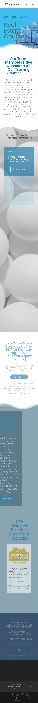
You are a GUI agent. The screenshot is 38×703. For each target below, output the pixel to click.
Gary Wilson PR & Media (13, 686)
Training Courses (18, 684)
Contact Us (18, 689)
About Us (28, 686)
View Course (19, 169)
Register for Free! (19, 375)
